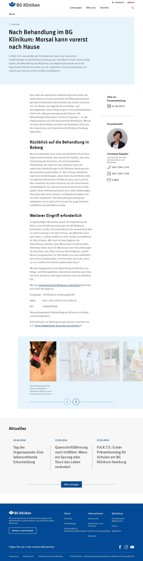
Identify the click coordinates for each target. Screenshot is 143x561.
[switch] (133, 8)
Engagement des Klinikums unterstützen (60, 285)
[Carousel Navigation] (71, 398)
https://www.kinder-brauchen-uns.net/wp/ (58, 326)
